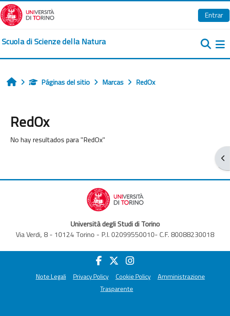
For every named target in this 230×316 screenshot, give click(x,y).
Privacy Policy (91, 276)
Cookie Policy (133, 276)
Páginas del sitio (59, 82)
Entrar (214, 15)
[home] (54, 42)
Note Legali (51, 276)
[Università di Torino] (27, 14)
